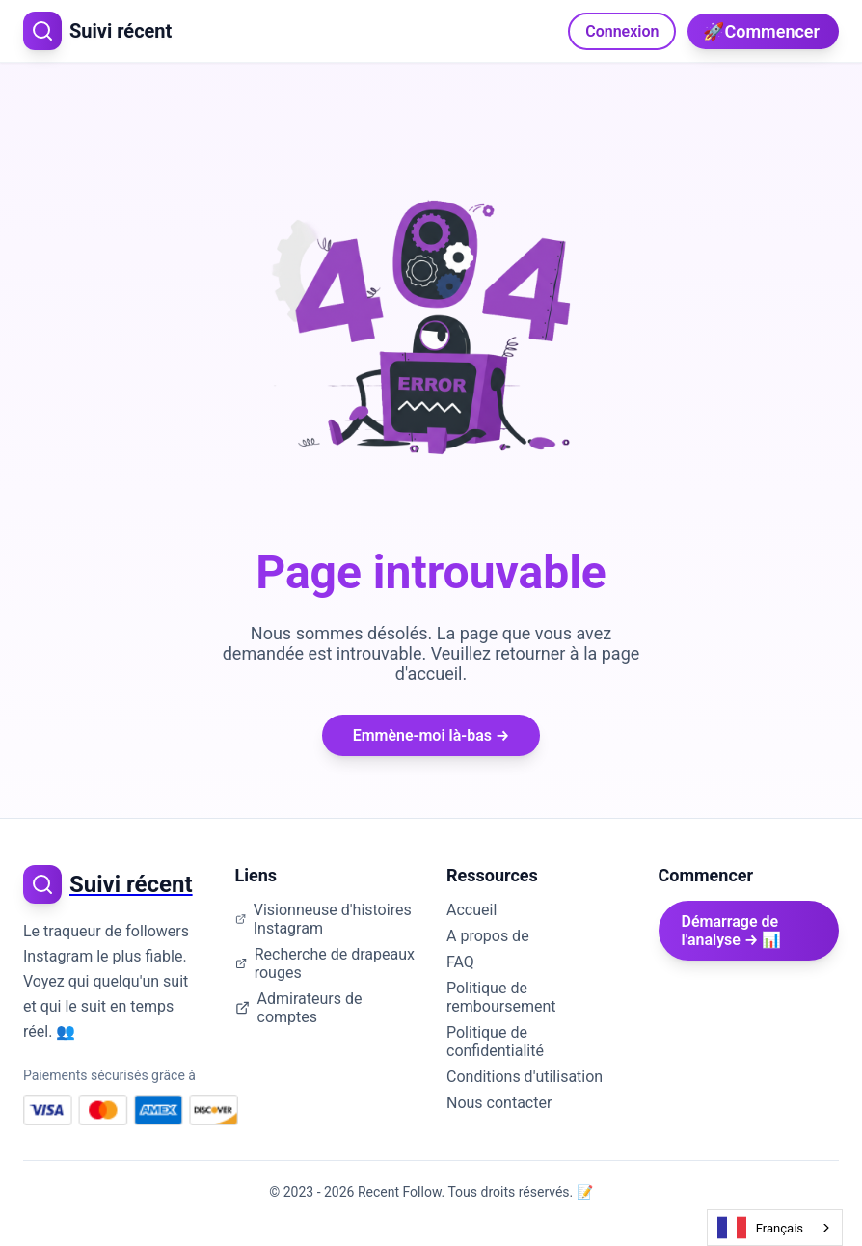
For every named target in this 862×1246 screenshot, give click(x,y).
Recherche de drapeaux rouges (325, 963)
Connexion (622, 31)
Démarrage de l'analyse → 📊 (732, 930)
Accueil (471, 910)
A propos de (487, 936)
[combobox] (775, 1227)
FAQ (460, 962)
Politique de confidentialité (495, 1041)
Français (760, 1227)
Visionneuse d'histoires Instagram (323, 919)
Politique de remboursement (500, 997)
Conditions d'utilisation (524, 1077)
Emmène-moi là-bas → (431, 735)
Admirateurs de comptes (299, 1007)
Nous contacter (499, 1103)
